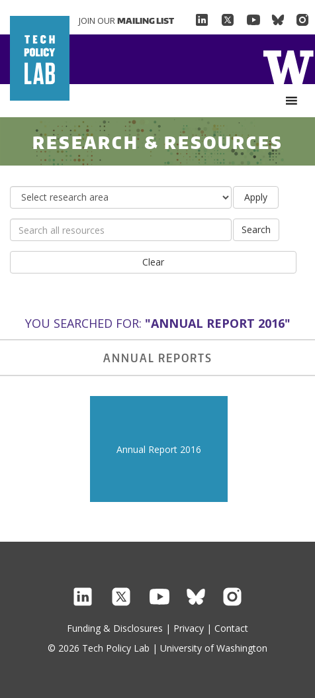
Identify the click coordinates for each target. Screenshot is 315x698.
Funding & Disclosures (115, 628)
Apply (256, 197)
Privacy (188, 628)
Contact (231, 628)
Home (288, 66)
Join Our (126, 20)
